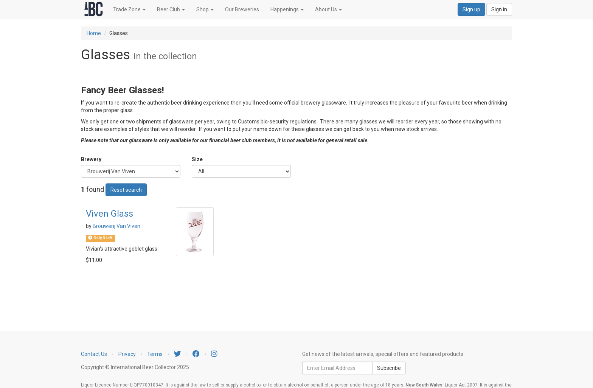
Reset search (126, 190)
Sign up (471, 9)
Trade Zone (129, 9)
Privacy (127, 354)
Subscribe (389, 368)
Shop (205, 9)
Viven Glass (109, 213)
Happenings (287, 9)
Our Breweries (242, 9)
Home (94, 33)
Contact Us (94, 354)
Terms (155, 354)
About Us (328, 9)
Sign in (499, 9)
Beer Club (171, 9)
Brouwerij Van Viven (116, 226)
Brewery (91, 159)
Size (197, 159)
